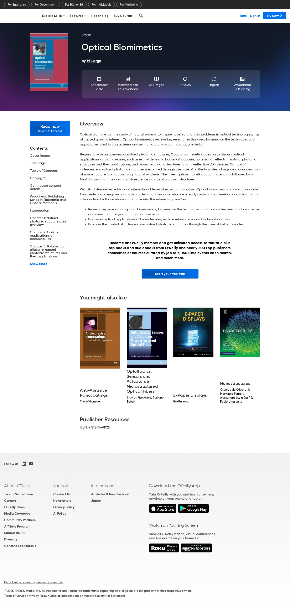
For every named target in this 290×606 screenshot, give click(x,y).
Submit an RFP (15, 533)
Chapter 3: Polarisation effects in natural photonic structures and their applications (48, 251)
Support (61, 485)
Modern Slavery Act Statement (104, 596)
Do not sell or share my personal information (33, 582)
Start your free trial (170, 274)
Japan (96, 500)
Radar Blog (100, 16)
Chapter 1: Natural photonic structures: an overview (48, 221)
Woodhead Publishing (242, 87)
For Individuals (101, 4)
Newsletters (62, 500)
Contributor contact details (45, 187)
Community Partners (20, 520)
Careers (10, 500)
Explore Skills (53, 16)
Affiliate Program (17, 526)
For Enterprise (17, 4)
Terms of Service (15, 596)
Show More (38, 264)
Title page (38, 163)
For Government (45, 4)
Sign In (255, 16)
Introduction (39, 210)
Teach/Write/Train (18, 494)
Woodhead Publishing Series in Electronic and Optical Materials (48, 200)
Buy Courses (123, 16)
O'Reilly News (14, 507)
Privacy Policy (63, 507)
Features (78, 16)
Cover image (40, 155)
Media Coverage (17, 513)
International (103, 485)
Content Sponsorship (20, 546)
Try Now (275, 16)
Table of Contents (44, 170)
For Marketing (129, 4)
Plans (242, 16)
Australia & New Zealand (110, 494)
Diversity (10, 539)
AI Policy (59, 513)
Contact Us (62, 494)
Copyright (38, 178)
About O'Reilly (17, 485)
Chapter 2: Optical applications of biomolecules (44, 236)
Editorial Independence (65, 596)
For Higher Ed (74, 4)
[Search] (141, 15)
